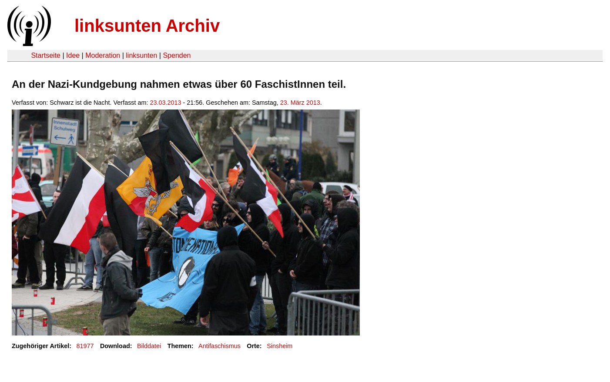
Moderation (102, 55)
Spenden (177, 55)
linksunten (141, 55)
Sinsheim (279, 345)
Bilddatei (149, 345)
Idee (73, 55)
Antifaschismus (219, 345)
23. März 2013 (300, 102)
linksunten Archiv (147, 25)
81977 (85, 345)
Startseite (45, 55)
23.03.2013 (165, 102)
